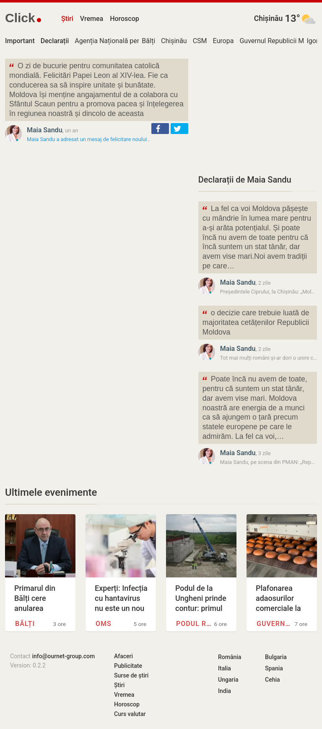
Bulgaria (276, 657)
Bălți (148, 41)
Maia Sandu (44, 130)
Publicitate (128, 665)
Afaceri (123, 656)
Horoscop (124, 19)
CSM (200, 41)
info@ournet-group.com (63, 656)
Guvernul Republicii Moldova (274, 624)
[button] (160, 128)
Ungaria (228, 679)
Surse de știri (131, 675)
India (224, 691)
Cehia (272, 679)
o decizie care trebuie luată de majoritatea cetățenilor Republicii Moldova (255, 321)
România (229, 657)
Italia (224, 668)
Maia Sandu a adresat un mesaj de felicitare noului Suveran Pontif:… (107, 139)
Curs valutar (129, 714)
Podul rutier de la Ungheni (194, 624)
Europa (223, 41)
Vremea (91, 19)
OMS (104, 624)
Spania (274, 668)
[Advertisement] (257, 111)
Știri (67, 19)
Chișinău (268, 18)
